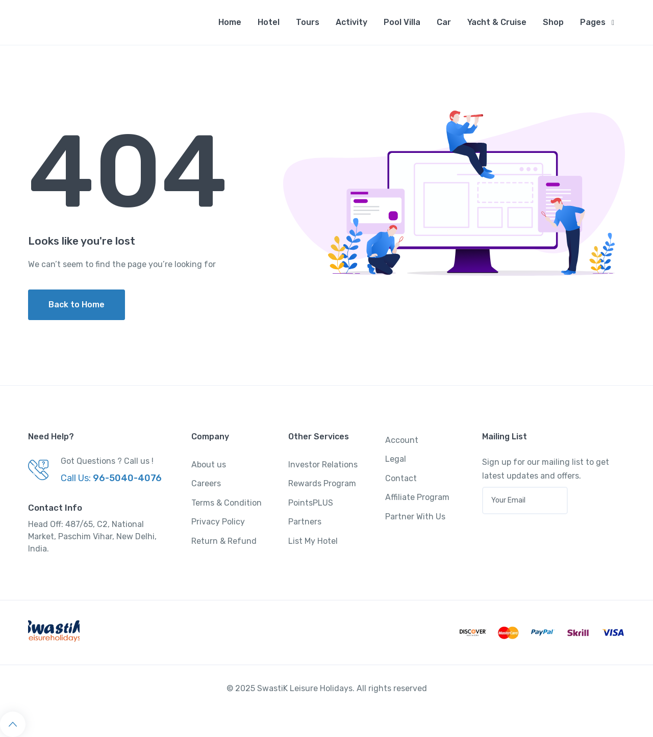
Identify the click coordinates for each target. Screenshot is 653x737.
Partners (304, 522)
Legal (395, 459)
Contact (401, 478)
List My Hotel (313, 541)
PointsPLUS (310, 503)
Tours (307, 22)
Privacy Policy (218, 522)
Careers (206, 483)
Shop (553, 22)
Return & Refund (224, 541)
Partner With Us (415, 516)
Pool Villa (402, 22)
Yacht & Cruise (496, 22)
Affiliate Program (417, 497)
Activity (351, 22)
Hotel (269, 22)
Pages (593, 22)
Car (444, 22)
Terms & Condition (226, 503)
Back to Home (76, 304)
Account (401, 440)
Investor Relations (323, 464)
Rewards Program (322, 483)
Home (229, 22)
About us (208, 464)
